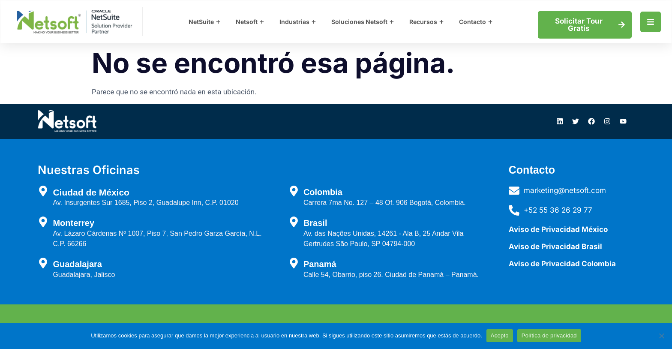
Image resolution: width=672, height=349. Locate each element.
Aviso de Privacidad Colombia (562, 263)
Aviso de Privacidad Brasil (555, 246)
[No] (661, 335)
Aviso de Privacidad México (558, 229)
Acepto (500, 335)
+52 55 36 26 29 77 (558, 210)
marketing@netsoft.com (565, 190)
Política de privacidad (549, 335)
